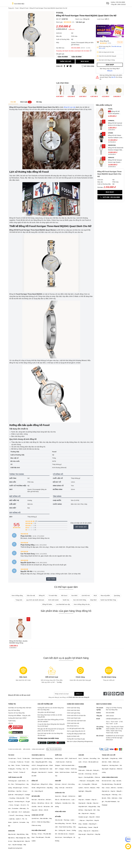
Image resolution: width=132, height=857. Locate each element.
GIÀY (80, 796)
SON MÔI (81, 755)
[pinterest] (113, 693)
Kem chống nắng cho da (82, 604)
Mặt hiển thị (14, 500)
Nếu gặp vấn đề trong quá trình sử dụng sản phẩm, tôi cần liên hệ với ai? (51, 730)
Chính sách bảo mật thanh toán (76, 720)
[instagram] (109, 693)
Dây (11, 516)
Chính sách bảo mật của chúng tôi (78, 697)
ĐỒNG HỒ (35, 780)
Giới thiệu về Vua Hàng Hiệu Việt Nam (19, 707)
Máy (11, 489)
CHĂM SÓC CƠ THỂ (37, 815)
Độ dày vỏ (57, 482)
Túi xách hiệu (53, 595)
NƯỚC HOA (58, 755)
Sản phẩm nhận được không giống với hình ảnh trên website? (51, 720)
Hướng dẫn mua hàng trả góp (76, 739)
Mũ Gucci (64, 595)
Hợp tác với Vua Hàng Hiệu (16, 713)
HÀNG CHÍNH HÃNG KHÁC (110, 777)
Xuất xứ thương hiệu (17, 485)
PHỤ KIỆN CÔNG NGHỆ (38, 830)
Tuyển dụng (12, 720)
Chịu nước (57, 500)
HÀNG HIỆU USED (60, 811)
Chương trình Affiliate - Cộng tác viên (19, 715)
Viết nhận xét (81, 527)
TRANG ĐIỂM (82, 767)
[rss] (122, 693)
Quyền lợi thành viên (73, 736)
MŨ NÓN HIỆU (36, 796)
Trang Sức (19, 600)
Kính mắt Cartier (53, 600)
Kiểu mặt (12, 504)
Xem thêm (51, 579)
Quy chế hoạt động (14, 710)
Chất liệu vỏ (58, 478)
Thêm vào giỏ (65, 61)
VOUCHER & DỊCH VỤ (38, 755)
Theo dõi (120, 42)
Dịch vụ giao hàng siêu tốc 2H (76, 731)
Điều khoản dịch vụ (73, 726)
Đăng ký (109, 70)
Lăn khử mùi (86, 595)
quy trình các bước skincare (35, 600)
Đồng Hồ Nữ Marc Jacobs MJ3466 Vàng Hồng (18, 642)
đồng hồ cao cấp (69, 107)
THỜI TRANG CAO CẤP (15, 777)
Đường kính (57, 489)
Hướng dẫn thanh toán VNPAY (17, 718)
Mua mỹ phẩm (105, 595)
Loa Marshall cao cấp (63, 604)
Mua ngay (85, 61)
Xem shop (110, 65)
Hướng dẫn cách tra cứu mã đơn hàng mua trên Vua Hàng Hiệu (51, 708)
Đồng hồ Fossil (24, 8)
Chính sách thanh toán (74, 718)
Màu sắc (12, 482)
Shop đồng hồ (104, 41)
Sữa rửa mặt (31, 595)
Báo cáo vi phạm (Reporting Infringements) (80, 741)
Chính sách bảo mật (73, 723)
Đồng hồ (86, 19)
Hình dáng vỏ (58, 485)
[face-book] (105, 693)
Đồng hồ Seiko (47, 604)
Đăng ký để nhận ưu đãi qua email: (19, 695)
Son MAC (74, 595)
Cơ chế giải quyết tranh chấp (75, 728)
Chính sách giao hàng (73, 713)
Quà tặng (117, 595)
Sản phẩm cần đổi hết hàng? (46, 712)
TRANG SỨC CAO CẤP (108, 755)
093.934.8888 (120, 2)
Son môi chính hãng (79, 600)
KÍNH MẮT (58, 780)
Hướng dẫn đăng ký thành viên (76, 733)
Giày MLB (93, 600)
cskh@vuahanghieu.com (113, 718)
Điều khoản (26, 749)
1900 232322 (121, 4)
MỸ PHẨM (58, 816)
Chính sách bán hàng (73, 707)
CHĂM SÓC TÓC (60, 792)
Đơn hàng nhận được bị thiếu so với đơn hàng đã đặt (50, 716)
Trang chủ (11, 8)
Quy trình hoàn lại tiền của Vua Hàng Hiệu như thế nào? (50, 734)
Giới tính (12, 478)
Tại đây (59, 682)
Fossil (16, 8)
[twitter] (118, 693)
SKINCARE (11, 831)
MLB (95, 595)
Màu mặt (12, 508)
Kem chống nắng (17, 595)
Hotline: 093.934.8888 (110, 197)
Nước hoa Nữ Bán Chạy (108, 600)
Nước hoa (66, 600)
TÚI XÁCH (11, 755)
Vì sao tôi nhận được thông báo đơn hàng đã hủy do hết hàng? (51, 725)
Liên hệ (10, 723)
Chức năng (57, 504)
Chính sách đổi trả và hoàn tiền (76, 715)
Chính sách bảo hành (73, 710)
